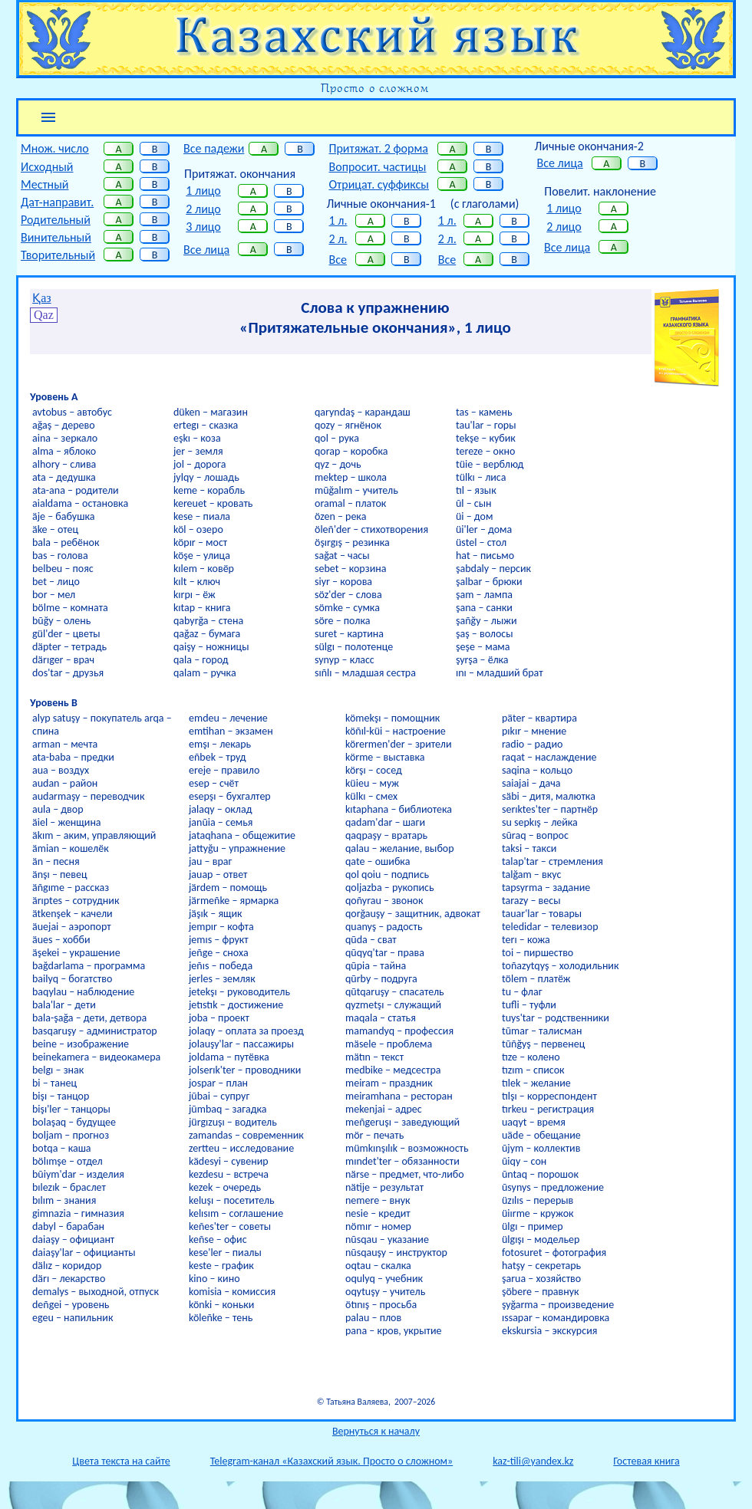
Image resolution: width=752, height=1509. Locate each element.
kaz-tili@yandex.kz (533, 1461)
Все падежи (213, 148)
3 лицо (203, 226)
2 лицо (203, 209)
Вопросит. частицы (377, 166)
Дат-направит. (57, 202)
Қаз (41, 297)
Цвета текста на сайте (121, 1461)
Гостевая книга (646, 1461)
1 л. (337, 220)
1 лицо (203, 190)
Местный (44, 184)
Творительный (58, 255)
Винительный (56, 237)
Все (337, 259)
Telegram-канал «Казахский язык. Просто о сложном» (331, 1461)
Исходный (47, 166)
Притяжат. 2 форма (377, 148)
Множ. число (55, 148)
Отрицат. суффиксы (378, 184)
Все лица (206, 249)
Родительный (56, 219)
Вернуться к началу (376, 1431)
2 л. (337, 239)
